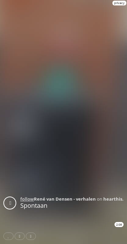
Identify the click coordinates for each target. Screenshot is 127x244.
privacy (119, 3)
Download (32, 236)
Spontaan (33, 205)
